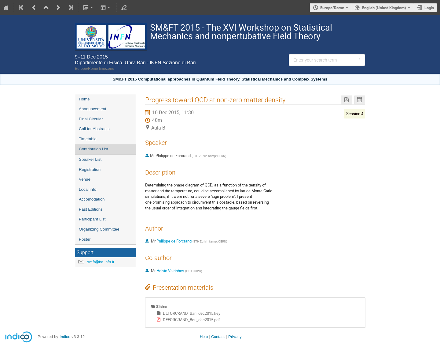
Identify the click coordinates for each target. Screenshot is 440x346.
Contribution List (93, 149)
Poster (85, 239)
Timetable (88, 139)
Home (84, 99)
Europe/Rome (332, 7)
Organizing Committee (99, 229)
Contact (218, 336)
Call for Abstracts (94, 128)
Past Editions (91, 209)
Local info (87, 189)
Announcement (92, 109)
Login (429, 7)
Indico (65, 336)
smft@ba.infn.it (100, 262)
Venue (84, 179)
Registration (90, 169)
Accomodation (92, 199)
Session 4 (354, 113)
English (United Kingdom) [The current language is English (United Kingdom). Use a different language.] (384, 7)
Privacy (235, 336)
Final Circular (91, 119)
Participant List (92, 219)
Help (204, 336)
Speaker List (90, 159)
